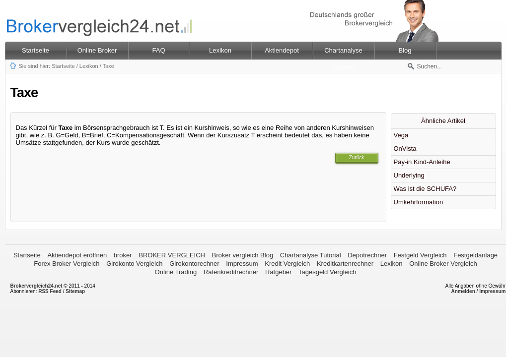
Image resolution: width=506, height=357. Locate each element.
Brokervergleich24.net (36, 286)
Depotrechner (367, 255)
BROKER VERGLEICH (172, 255)
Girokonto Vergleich (134, 263)
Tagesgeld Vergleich (327, 272)
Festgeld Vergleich (420, 255)
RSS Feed (50, 291)
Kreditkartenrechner (345, 263)
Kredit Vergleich (287, 263)
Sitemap (75, 291)
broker (123, 255)
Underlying (409, 175)
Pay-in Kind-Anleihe (422, 162)
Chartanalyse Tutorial (310, 255)
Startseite (35, 50)
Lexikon (88, 66)
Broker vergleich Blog (243, 255)
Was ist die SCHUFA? (425, 188)
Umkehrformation (418, 202)
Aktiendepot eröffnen (77, 255)
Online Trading (176, 272)
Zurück (356, 157)
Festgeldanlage (475, 255)
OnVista (405, 148)
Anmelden (463, 291)
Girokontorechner (194, 263)
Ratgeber (278, 272)
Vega (401, 135)
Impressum (242, 263)
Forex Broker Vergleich (66, 263)
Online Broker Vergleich (443, 263)
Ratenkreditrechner (231, 272)
